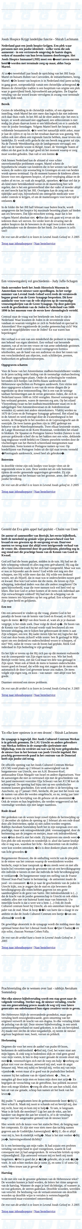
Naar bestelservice (45, 243)
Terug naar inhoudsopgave (16, 243)
